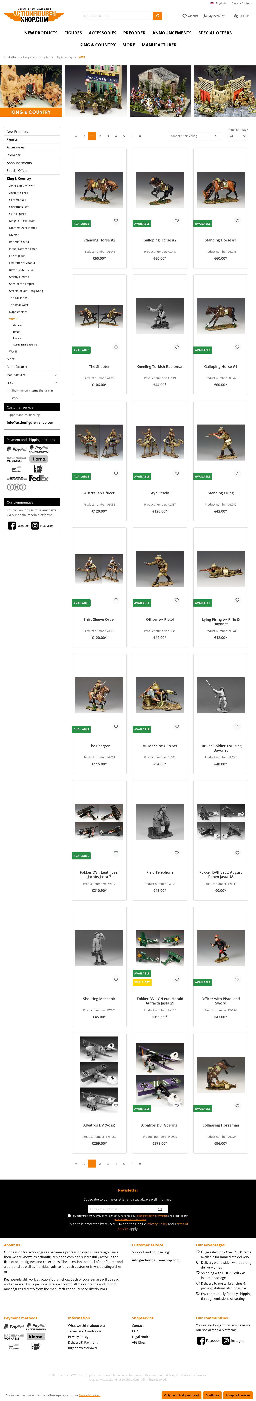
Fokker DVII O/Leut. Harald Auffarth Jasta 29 (160, 1000)
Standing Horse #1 (221, 240)
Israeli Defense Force (23, 249)
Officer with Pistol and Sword (220, 1000)
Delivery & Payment (83, 1342)
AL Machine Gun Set (160, 746)
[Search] (157, 16)
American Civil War (22, 186)
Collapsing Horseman (220, 1125)
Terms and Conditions (84, 1331)
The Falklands (18, 298)
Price (32, 383)
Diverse (14, 235)
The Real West (18, 305)
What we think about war (87, 1325)
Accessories (16, 147)
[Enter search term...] (117, 16)
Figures (12, 139)
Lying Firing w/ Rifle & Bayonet (221, 621)
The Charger (99, 746)
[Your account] (214, 16)
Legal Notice (141, 1337)
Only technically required (181, 1395)
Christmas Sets (19, 207)
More (11, 359)
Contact (138, 1325)
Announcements (19, 163)
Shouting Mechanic (99, 998)
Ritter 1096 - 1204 (21, 270)
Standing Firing (221, 493)
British (16, 331)
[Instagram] (42, 526)
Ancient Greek (18, 193)
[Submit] (160, 1209)
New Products (17, 131)
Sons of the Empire (22, 284)
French (17, 338)
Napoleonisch (18, 312)
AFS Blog (138, 1342)
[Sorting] (194, 136)
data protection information (152, 1215)
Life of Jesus (17, 256)
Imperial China (19, 242)
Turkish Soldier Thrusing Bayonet (221, 748)
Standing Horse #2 (99, 240)
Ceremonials (17, 200)
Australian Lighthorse (25, 344)
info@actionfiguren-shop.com (30, 422)
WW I (13, 319)
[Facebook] (18, 526)
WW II (13, 351)
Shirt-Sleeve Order (99, 619)
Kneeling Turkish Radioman (160, 366)
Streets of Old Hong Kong (26, 291)
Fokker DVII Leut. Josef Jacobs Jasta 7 (99, 874)
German (17, 325)
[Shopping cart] (242, 16)
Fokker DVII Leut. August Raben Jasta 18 (220, 874)
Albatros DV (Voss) (99, 1125)
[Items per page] (238, 136)
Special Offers (17, 170)
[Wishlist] (190, 16)
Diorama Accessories (23, 228)
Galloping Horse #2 (159, 240)
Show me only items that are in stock (32, 391)
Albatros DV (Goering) (160, 1125)
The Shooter (99, 366)
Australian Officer (99, 493)
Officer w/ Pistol (160, 619)
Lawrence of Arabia (22, 263)
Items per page (238, 130)
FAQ (135, 1331)
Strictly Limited (19, 277)
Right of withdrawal (82, 1348)
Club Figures (17, 214)
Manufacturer (17, 367)
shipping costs (93, 1375)
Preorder (14, 155)
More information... (89, 1395)
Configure (212, 1395)
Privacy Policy (157, 1224)
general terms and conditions (130, 1219)
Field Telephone (159, 872)
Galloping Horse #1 (220, 366)
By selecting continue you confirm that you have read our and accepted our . (130, 1217)
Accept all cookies (238, 1395)
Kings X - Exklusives (22, 221)
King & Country (19, 178)
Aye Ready (160, 493)
